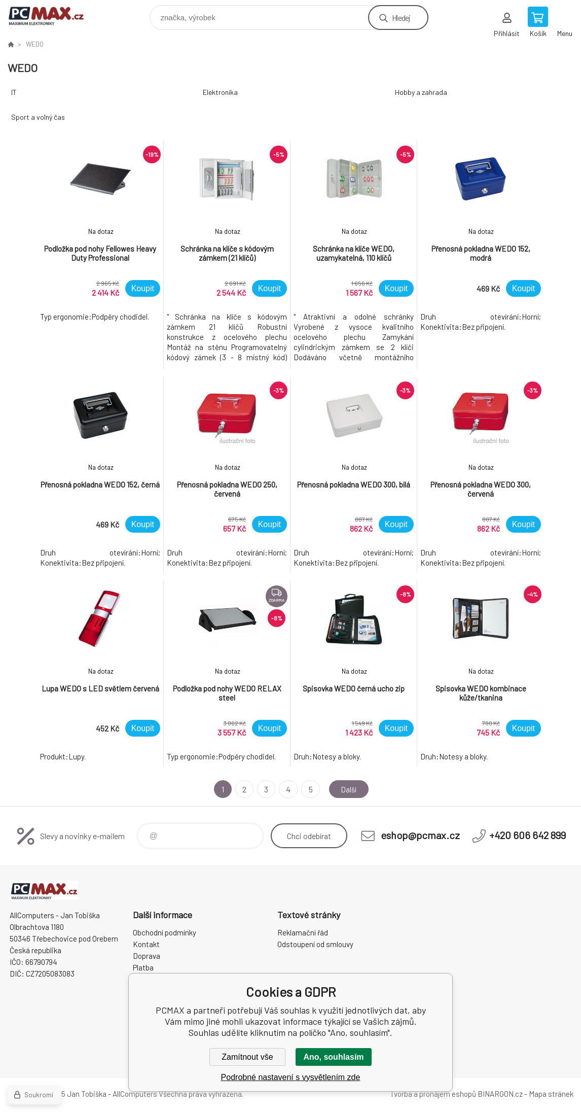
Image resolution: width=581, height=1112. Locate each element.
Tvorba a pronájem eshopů (433, 1093)
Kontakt (146, 944)
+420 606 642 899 (527, 835)
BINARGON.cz (500, 1093)
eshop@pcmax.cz (420, 835)
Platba (143, 967)
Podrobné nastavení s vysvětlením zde (290, 1077)
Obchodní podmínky (164, 932)
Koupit (142, 288)
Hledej (401, 17)
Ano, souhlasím (333, 1057)
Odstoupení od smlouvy (315, 944)
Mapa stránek (551, 1093)
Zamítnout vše (247, 1057)
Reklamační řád (302, 932)
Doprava (146, 955)
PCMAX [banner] (52, 15)
